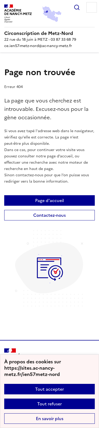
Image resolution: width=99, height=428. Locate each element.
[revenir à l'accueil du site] (49, 33)
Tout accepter (49, 389)
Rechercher (77, 7)
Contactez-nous (49, 215)
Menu (91, 7)
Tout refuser (49, 404)
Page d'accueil (49, 200)
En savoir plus (49, 418)
